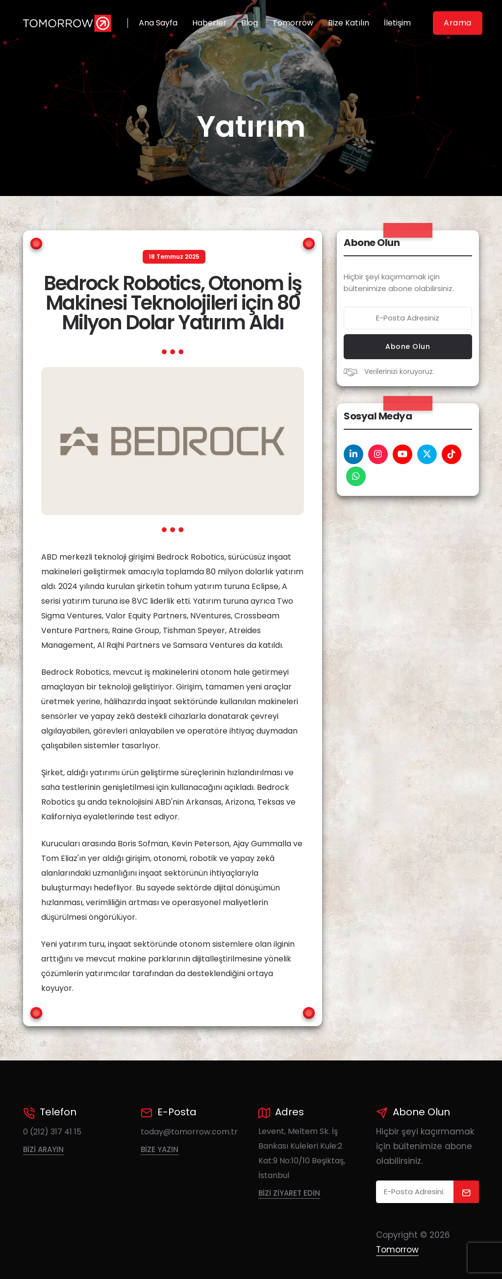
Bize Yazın (159, 1149)
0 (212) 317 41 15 (52, 1131)
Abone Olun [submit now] (407, 346)
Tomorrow (293, 22)
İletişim (397, 22)
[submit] (466, 1192)
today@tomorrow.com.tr (189, 1131)
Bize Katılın (348, 22)
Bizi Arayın (43, 1149)
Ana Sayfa (158, 22)
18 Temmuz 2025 (174, 256)
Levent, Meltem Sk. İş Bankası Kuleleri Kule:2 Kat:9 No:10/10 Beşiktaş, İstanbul (301, 1153)
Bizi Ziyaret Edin (289, 1193)
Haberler (209, 22)
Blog (249, 22)
